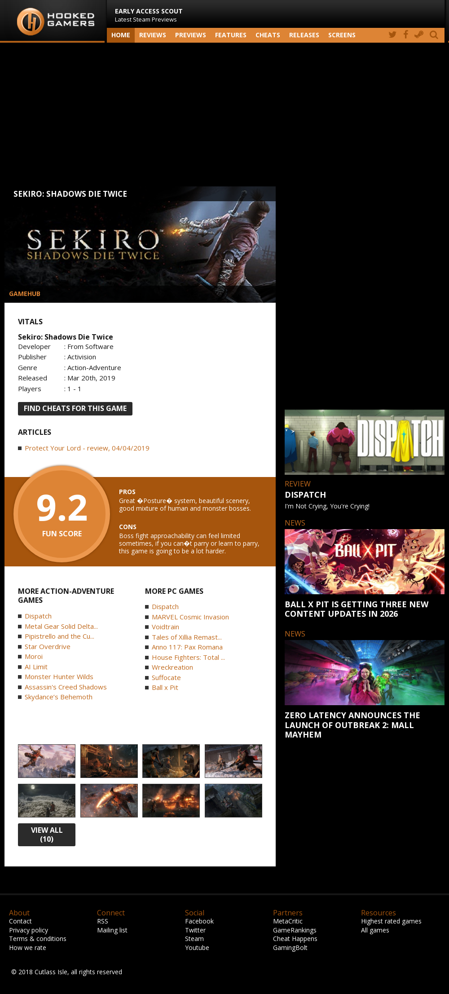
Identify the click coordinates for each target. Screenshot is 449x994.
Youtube (197, 947)
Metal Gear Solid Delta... (61, 626)
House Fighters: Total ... (188, 657)
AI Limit (36, 666)
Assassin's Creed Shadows (66, 686)
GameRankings (295, 930)
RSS (102, 921)
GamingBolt (290, 947)
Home (120, 35)
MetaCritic (288, 921)
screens (342, 35)
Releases (304, 35)
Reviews (152, 35)
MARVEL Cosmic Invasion (190, 616)
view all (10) (47, 834)
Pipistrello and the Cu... (59, 636)
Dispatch (38, 615)
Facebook (199, 921)
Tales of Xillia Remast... (187, 636)
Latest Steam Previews (149, 15)
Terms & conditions (37, 938)
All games (375, 930)
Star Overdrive (47, 646)
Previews (190, 35)
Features (231, 35)
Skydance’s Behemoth (58, 696)
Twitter (195, 930)
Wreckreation (172, 667)
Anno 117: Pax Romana (187, 646)
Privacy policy (28, 930)
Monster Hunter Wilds (59, 676)
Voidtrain (165, 626)
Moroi (34, 656)
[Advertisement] (224, 114)
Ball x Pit (165, 687)
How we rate (27, 947)
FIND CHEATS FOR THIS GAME (75, 408)
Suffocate (166, 677)
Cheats (267, 35)
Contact (20, 921)
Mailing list (112, 930)
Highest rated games (391, 921)
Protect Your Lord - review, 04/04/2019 (87, 447)
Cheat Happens (295, 938)
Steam (194, 938)
